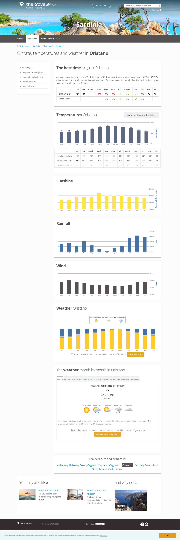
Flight (51, 39)
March (75, 379)
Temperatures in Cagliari (32, 72)
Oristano (127, 465)
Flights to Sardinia (49, 490)
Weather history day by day (108, 434)
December (134, 379)
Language (100, 524)
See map (156, 10)
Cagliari (91, 465)
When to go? (27, 67)
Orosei (139, 465)
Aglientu (62, 465)
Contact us (90, 524)
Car (58, 39)
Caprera (102, 465)
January (60, 379)
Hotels (43, 39)
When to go (32, 39)
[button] (104, 535)
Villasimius (116, 469)
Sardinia (21, 39)
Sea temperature (29, 81)
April (81, 379)
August (99, 379)
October (116, 379)
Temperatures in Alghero (32, 77)
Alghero (73, 465)
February (68, 379)
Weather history (135, 354)
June (90, 379)
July (94, 379)
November (125, 379)
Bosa (82, 465)
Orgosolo (114, 465)
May (85, 379)
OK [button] (168, 535)
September (107, 379)
